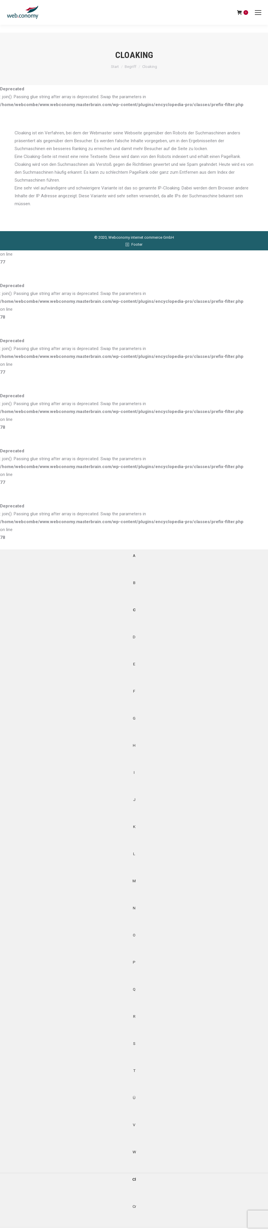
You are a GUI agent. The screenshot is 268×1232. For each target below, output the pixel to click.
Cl (134, 1179)
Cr (134, 1206)
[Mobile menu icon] (258, 12)
